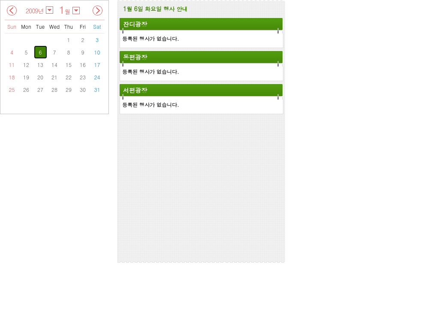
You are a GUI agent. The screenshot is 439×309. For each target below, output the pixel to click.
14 (54, 64)
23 (83, 77)
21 (54, 77)
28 (54, 89)
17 (97, 64)
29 (69, 89)
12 (26, 64)
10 (97, 52)
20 (40, 77)
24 (97, 77)
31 (97, 89)
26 (26, 89)
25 (12, 89)
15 (69, 64)
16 (83, 64)
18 (12, 77)
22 (69, 77)
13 (40, 64)
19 (26, 77)
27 (40, 89)
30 (83, 89)
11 (12, 64)
